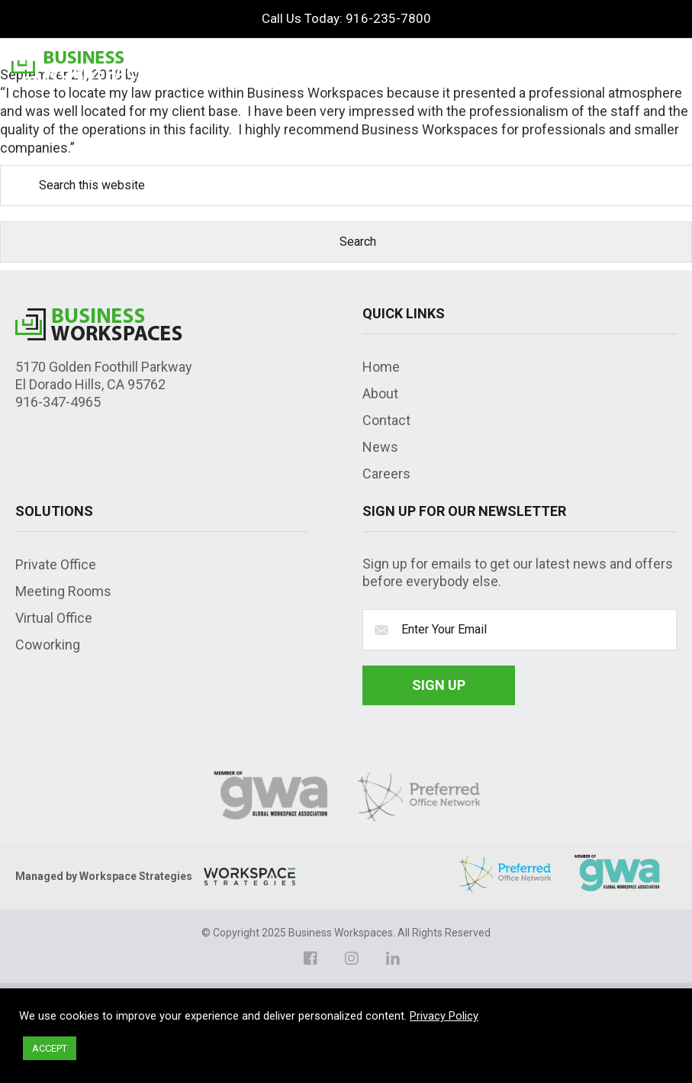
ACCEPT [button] (49, 1048)
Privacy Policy (444, 1016)
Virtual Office (53, 618)
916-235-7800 (388, 18)
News (380, 447)
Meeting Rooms (63, 591)
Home (381, 367)
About (380, 393)
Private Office (55, 564)
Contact (386, 420)
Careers (386, 474)
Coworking (47, 645)
